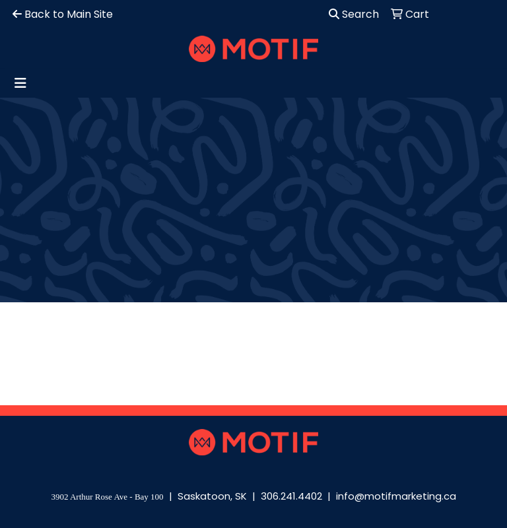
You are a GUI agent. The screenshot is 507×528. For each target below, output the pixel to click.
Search (354, 14)
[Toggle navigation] (20, 83)
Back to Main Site (63, 14)
